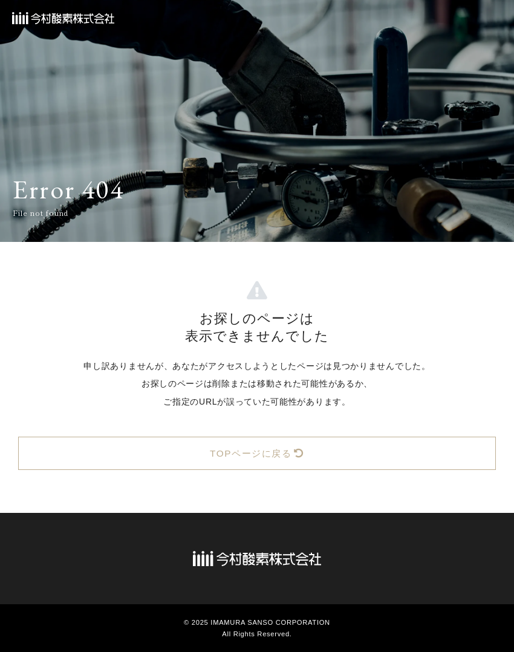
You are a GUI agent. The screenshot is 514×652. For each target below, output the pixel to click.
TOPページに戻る (257, 453)
